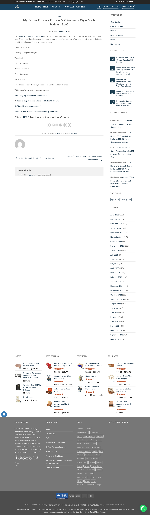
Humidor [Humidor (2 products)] (92, 462)
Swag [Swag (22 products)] (93, 481)
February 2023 (116, 339)
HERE (25, 117)
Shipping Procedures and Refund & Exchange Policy (59, 461)
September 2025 (117, 246)
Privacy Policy (51, 451)
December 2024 (117, 286)
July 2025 (114, 255)
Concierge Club (116, 26)
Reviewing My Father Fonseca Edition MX (32, 95)
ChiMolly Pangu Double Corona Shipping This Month (125, 60)
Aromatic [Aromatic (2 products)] (80, 429)
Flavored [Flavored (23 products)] (80, 455)
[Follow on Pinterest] (130, 2)
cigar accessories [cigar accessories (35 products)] (89, 436)
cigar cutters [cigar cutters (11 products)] (81, 440)
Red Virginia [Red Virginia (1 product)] (97, 477)
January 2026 (115, 228)
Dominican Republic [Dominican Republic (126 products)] (83, 451)
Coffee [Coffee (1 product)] (94, 444)
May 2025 (114, 264)
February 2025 (116, 277)
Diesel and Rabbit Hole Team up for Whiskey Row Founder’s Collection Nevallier (125, 70)
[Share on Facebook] (49, 125)
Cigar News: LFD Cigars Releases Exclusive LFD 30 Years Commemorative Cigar (121, 137)
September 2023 (117, 335)
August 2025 (115, 250)
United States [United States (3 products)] (90, 485)
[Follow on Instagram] (119, 2)
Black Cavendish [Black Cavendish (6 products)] (82, 432)
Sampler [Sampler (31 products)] (86, 481)
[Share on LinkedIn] (65, 125)
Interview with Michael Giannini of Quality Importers (36, 111)
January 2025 (115, 281)
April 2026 (114, 215)
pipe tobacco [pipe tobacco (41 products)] (81, 477)
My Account (50, 434)
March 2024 (115, 326)
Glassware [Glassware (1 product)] (80, 458)
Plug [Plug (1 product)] (89, 477)
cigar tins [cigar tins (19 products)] (86, 444)
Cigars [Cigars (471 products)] (79, 444)
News (59, 17)
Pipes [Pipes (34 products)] (91, 473)
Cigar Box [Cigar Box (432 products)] (100, 436)
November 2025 (117, 237)
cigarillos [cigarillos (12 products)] (90, 440)
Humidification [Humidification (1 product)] (82, 462)
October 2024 (116, 295)
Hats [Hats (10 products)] (87, 458)
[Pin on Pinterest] (61, 125)
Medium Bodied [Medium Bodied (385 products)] (96, 466)
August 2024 (115, 304)
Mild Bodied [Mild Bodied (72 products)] (81, 470)
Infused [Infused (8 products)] (99, 462)
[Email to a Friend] (57, 125)
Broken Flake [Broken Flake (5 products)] (94, 432)
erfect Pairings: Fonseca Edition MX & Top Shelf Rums (37, 101)
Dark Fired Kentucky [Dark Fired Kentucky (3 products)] (93, 447)
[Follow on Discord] (134, 2)
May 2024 (114, 317)
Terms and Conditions (54, 456)
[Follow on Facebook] (116, 2)
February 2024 (116, 330)
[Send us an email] (125, 2)
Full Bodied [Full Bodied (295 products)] (88, 455)
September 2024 (117, 299)
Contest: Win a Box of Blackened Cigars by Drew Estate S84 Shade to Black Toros (122, 182)
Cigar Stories (115, 22)
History (113, 31)
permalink (74, 133)
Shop (46, 7)
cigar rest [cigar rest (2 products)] (98, 440)
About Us (57, 7)
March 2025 (115, 272)
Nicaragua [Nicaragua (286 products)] (90, 470)
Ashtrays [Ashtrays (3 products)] (88, 429)
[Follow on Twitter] (25, 458)
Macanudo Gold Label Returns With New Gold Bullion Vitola (125, 103)
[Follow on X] (123, 2)
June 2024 (114, 312)
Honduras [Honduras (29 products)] (94, 458)
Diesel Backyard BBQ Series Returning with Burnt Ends (125, 93)
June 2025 (114, 259)
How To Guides (116, 35)
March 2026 (115, 219)
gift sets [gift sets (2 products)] (97, 455)
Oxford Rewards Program (56, 447)
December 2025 (117, 232)
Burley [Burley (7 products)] (79, 436)
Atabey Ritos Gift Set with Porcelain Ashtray (34, 158)
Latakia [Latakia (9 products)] (79, 466)
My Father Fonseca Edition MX (30, 36)
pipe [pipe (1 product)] (86, 473)
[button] (99, 7)
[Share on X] (53, 125)
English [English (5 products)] (94, 451)
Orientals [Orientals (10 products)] (99, 470)
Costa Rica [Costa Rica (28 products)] (80, 447)
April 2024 (114, 321)
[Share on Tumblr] (69, 125)
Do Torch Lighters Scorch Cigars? (28, 106)
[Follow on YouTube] (132, 2)
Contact (69, 7)
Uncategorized (116, 44)
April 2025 (114, 268)
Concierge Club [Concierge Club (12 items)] (126, 200)
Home (38, 7)
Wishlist (80, 7)
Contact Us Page (52, 468)
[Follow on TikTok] (121, 2)
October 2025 (116, 241)
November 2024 (117, 290)
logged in (31, 175)
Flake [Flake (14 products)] (101, 451)
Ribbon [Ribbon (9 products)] (79, 481)
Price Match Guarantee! (55, 442)
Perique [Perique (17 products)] (79, 473)
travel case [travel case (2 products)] (80, 485)
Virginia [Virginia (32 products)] (99, 485)
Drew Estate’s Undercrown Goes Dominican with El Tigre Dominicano (123, 82)
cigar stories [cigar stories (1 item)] (115, 200)
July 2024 (114, 308)
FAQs (48, 438)
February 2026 (116, 223)
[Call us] (127, 2)
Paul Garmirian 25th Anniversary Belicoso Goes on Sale (121, 123)
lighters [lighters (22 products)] (86, 466)
